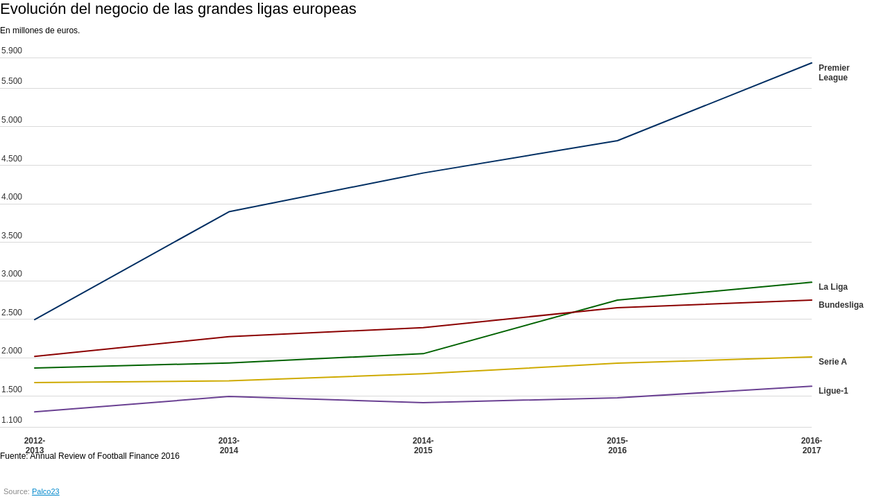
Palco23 (46, 491)
